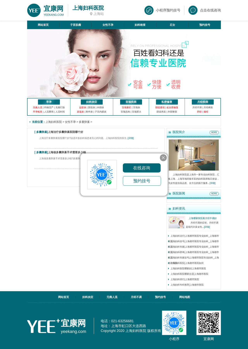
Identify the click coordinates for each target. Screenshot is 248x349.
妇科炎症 (91, 101)
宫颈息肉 (125, 111)
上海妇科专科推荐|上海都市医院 (187, 284)
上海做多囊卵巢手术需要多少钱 (67, 152)
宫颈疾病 (131, 101)
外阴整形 (172, 111)
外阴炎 (100, 107)
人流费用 (48, 111)
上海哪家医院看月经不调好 (203, 218)
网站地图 (184, 297)
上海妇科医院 (54, 121)
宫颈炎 (136, 107)
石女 (172, 24)
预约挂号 (204, 24)
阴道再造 (161, 111)
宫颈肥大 (136, 111)
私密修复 (166, 101)
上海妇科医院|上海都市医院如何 (187, 263)
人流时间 (60, 111)
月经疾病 (202, 101)
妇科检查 (140, 24)
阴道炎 (91, 107)
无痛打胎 (60, 107)
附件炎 (89, 111)
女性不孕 (107, 24)
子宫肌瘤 (75, 24)
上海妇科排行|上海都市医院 (184, 279)
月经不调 (197, 107)
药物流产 (48, 107)
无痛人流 (112, 297)
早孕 (49, 101)
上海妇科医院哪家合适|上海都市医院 (189, 274)
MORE (214, 132)
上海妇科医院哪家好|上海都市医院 (188, 268)
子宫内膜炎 (100, 111)
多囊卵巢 (84, 121)
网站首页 (43, 24)
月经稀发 (208, 107)
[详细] (131, 138)
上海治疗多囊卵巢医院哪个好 (65, 131)
